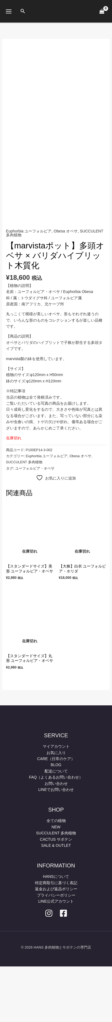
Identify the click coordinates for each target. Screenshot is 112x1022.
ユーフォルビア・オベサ (34, 524)
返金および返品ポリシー (56, 944)
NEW (56, 882)
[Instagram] (49, 969)
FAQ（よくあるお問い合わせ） (56, 833)
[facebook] (63, 969)
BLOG (56, 820)
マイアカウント (56, 802)
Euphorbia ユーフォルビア (29, 286)
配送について (56, 826)
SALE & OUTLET (56, 901)
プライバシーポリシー (56, 950)
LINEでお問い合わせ (56, 845)
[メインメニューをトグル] (8, 11)
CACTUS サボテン (56, 894)
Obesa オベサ (66, 286)
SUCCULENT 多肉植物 (24, 518)
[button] (22, 11)
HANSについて (56, 932)
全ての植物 (56, 876)
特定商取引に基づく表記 (56, 938)
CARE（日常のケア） (56, 814)
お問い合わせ (56, 839)
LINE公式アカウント (56, 957)
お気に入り (56, 808)
